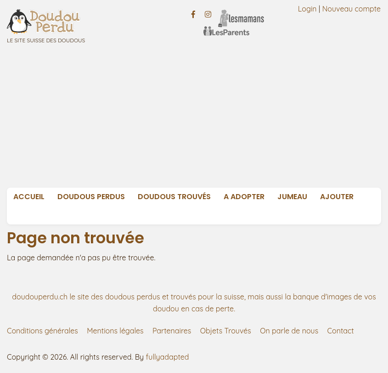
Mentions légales (115, 330)
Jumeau (292, 196)
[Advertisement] (197, 118)
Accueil (29, 196)
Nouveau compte (351, 8)
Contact (340, 330)
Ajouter (337, 196)
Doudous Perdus (91, 196)
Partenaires (171, 330)
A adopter (244, 196)
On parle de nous (289, 330)
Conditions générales (42, 330)
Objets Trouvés (225, 330)
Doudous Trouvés (174, 196)
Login (307, 8)
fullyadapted (167, 357)
